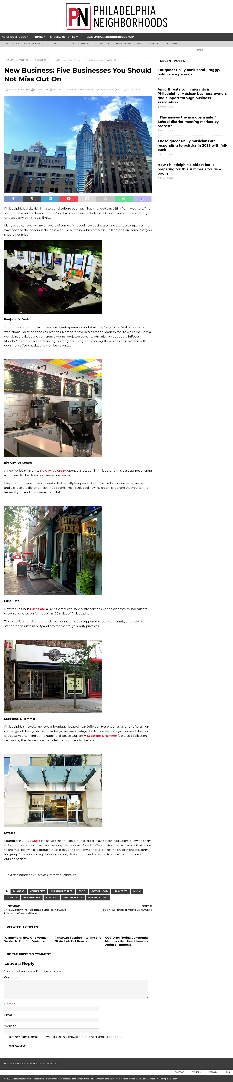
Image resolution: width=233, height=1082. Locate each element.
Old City (120, 89)
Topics (38, 36)
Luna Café (37, 609)
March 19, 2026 (166, 154)
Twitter (196, 1072)
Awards (54, 44)
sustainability (73, 897)
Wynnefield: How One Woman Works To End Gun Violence (26, 939)
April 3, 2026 (165, 78)
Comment (11, 977)
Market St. (120, 891)
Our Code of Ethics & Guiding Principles (88, 44)
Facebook (180, 1072)
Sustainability (133, 89)
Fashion (81, 89)
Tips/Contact (172, 44)
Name (9, 1004)
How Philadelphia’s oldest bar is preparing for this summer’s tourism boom (189, 169)
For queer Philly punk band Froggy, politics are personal (189, 72)
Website (10, 1026)
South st (52, 897)
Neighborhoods (14, 36)
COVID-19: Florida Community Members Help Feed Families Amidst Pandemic (127, 941)
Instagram (213, 1072)
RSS (228, 1072)
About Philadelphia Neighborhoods (23, 44)
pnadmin (38, 89)
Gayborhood (101, 89)
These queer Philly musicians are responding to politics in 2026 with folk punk (192, 145)
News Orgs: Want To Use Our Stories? (137, 44)
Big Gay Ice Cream (53, 470)
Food (90, 89)
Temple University (169, 1078)
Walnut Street (98, 897)
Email (8, 1015)
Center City (70, 89)
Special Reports (62, 36)
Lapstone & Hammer (102, 735)
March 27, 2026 (166, 107)
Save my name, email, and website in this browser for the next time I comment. (65, 1036)
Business (58, 89)
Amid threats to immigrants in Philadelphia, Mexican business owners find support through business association (192, 95)
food (81, 891)
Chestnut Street (61, 891)
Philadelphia (31, 897)
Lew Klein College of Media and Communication (134, 1078)
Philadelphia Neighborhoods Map (108, 36)
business (18, 891)
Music (112, 89)
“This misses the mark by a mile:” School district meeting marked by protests (188, 121)
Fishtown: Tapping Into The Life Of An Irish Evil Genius (78, 939)
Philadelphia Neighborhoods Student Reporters (30, 1063)
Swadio (35, 840)
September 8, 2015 (19, 89)
